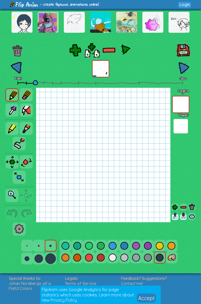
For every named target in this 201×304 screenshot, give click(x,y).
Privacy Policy (64, 300)
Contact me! (132, 283)
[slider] (35, 82)
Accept (146, 298)
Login (185, 4)
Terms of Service (80, 283)
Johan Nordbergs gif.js (30, 283)
